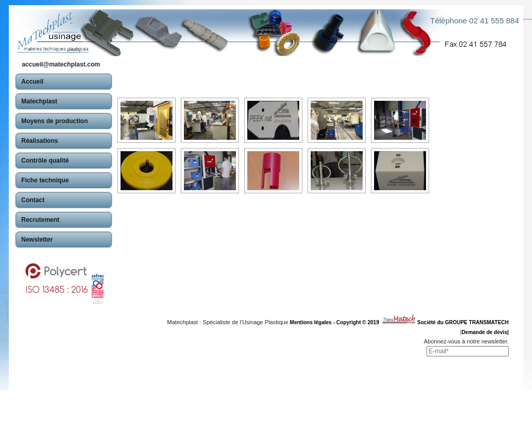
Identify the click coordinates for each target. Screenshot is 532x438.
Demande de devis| (485, 332)
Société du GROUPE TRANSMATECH (463, 322)
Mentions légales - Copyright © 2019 (336, 322)
